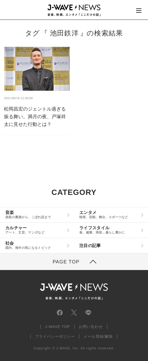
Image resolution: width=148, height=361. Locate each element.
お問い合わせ (91, 327)
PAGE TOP (66, 261)
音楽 (35, 214)
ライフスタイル (109, 230)
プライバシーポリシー (55, 336)
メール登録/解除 (98, 336)
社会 (35, 245)
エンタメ (109, 214)
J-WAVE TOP (57, 327)
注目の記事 (90, 245)
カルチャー (35, 230)
